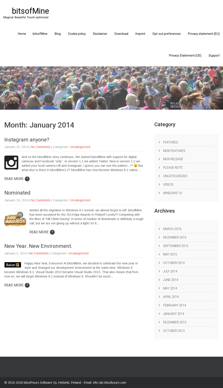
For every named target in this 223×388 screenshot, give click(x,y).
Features (170, 142)
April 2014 (171, 297)
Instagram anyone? (26, 140)
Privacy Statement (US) (185, 55)
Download (121, 33)
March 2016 (172, 229)
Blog (58, 33)
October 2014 (174, 263)
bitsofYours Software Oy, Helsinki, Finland (53, 382)
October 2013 (174, 331)
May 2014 (170, 288)
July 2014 (170, 271)
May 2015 (170, 254)
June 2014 (170, 280)
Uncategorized (80, 147)
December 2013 (174, 322)
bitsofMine (40, 33)
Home (22, 33)
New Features (174, 151)
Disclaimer (100, 33)
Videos (168, 184)
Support (214, 55)
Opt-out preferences (166, 33)
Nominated (17, 193)
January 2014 (173, 314)
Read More (17, 179)
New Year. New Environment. (38, 246)
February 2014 (174, 305)
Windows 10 (172, 193)
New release (173, 159)
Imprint (140, 33)
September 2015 (175, 246)
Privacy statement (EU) (204, 33)
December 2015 (174, 237)
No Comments (41, 147)
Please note (173, 167)
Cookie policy (77, 33)
